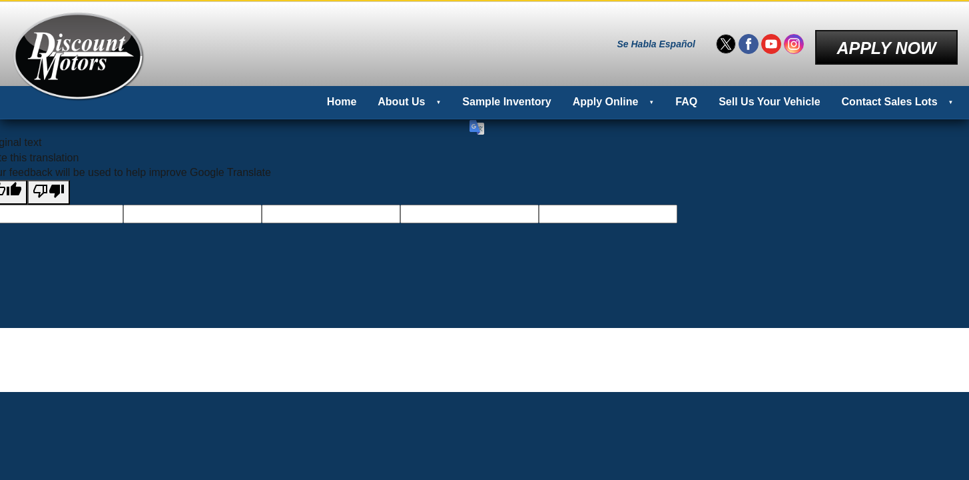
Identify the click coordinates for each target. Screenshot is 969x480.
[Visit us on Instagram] (794, 40)
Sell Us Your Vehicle (769, 93)
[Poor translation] (48, 183)
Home (341, 93)
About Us (401, 93)
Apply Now (886, 39)
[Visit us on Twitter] (726, 40)
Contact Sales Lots (890, 93)
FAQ (686, 93)
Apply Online (606, 93)
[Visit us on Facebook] (749, 40)
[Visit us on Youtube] (771, 40)
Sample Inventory (506, 93)
